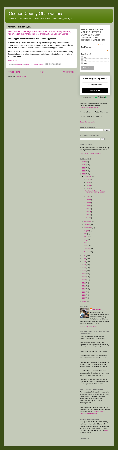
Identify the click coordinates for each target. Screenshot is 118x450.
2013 (84, 280)
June (86, 237)
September (88, 228)
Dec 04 (88, 212)
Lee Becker (96, 309)
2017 (84, 268)
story (106, 430)
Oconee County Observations (36, 13)
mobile (85, 63)
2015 (84, 274)
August (86, 231)
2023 (84, 171)
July (85, 234)
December (88, 176)
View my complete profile (88, 326)
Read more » (12, 60)
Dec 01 (88, 218)
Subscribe (95, 90)
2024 (84, 168)
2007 (84, 298)
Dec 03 (88, 215)
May (85, 240)
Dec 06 (88, 209)
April (86, 243)
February (87, 249)
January (87, 252)
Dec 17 (88, 200)
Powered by (95, 97)
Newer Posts (14, 72)
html (84, 57)
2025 (84, 165)
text (84, 60)
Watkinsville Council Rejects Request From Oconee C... (96, 192)
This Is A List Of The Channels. (90, 153)
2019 (84, 262)
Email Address (94, 47)
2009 (84, 292)
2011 (84, 286)
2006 (84, 301)
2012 (84, 283)
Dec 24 (88, 185)
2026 (84, 162)
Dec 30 (88, 179)
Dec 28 (88, 182)
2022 (84, 174)
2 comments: (38, 64)
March (86, 246)
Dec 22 (88, 188)
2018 (84, 265)
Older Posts (69, 72)
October (87, 225)
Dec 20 (88, 196)
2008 (84, 295)
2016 (84, 271)
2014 (84, 277)
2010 (84, 289)
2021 (84, 256)
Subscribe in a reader (87, 122)
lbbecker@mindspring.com (89, 107)
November (88, 222)
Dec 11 (88, 206)
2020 (84, 259)
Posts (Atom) (21, 76)
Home (41, 72)
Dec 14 (88, 203)
